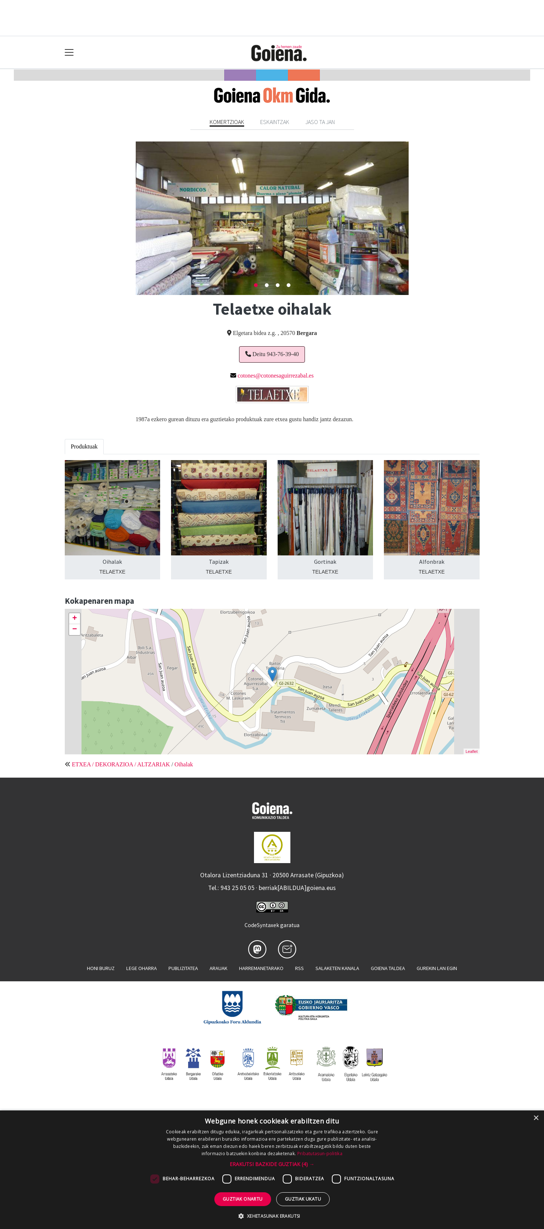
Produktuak (84, 446)
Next (414, 218)
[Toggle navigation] (69, 52)
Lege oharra (141, 968)
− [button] (74, 629)
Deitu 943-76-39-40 (272, 354)
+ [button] (74, 618)
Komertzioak (227, 121)
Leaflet (471, 751)
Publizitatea (183, 968)
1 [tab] (255, 285)
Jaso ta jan (320, 121)
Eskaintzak (274, 121)
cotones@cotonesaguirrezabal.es (276, 375)
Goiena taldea (388, 968)
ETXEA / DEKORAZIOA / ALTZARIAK (121, 764)
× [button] (536, 1118)
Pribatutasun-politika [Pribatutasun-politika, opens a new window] (319, 1153)
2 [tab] (266, 285)
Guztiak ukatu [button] (303, 1199)
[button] (272, 1164)
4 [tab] (288, 285)
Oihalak (184, 764)
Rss (299, 968)
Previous (130, 218)
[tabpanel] (272, 218)
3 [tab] (277, 285)
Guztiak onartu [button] (243, 1199)
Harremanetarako (261, 968)
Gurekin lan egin (437, 968)
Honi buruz (101, 968)
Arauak (218, 968)
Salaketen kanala (337, 968)
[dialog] (272, 1169)
